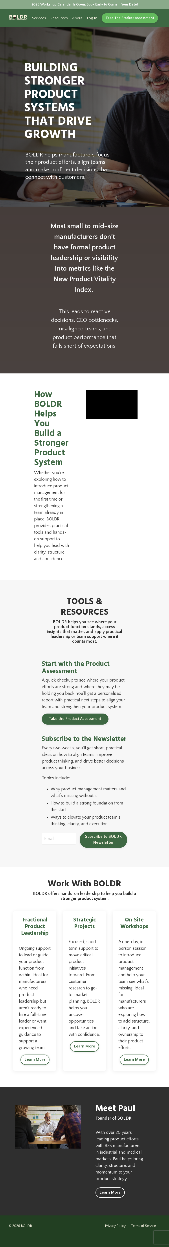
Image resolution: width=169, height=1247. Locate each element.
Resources (57, 19)
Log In (90, 19)
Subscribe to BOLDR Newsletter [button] (103, 841)
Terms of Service (144, 1237)
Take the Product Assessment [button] (75, 720)
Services (36, 19)
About (75, 19)
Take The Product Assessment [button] (129, 19)
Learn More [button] (35, 1068)
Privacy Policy (116, 1237)
